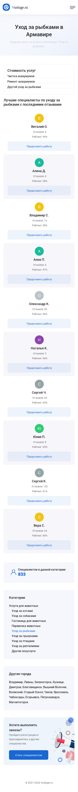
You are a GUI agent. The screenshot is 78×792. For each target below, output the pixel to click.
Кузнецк (58, 682)
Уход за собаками (24, 616)
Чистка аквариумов (20, 76)
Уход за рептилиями (25, 646)
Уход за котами (22, 611)
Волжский (16, 692)
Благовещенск (32, 687)
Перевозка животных (26, 626)
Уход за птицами (23, 641)
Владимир (16, 682)
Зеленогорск (43, 682)
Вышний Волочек (54, 687)
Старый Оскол (33, 692)
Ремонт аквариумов (21, 81)
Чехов (48, 692)
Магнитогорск (18, 702)
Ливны (28, 682)
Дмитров (15, 687)
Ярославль (61, 692)
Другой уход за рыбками (24, 87)
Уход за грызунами (25, 636)
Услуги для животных (23, 606)
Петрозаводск (50, 697)
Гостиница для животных (29, 621)
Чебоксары (16, 697)
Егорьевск (32, 697)
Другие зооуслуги (23, 651)
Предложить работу (39, 146)
